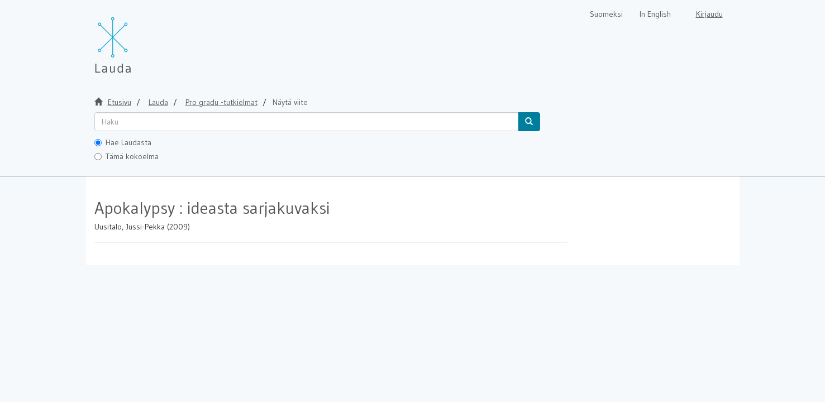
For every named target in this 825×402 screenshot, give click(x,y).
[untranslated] (306, 121)
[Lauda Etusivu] (136, 39)
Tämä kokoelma (126, 156)
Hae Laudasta (122, 142)
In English (655, 14)
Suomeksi (606, 14)
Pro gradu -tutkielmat (221, 102)
